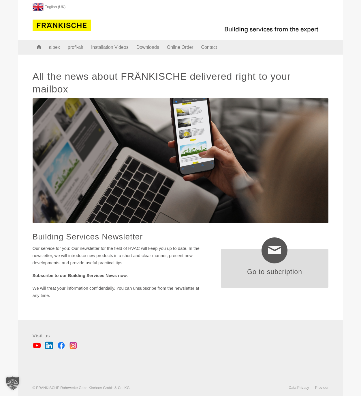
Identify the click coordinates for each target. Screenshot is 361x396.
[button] (12, 383)
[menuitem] (49, 5)
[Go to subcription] (274, 250)
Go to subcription (274, 272)
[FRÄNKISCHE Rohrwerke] (62, 24)
